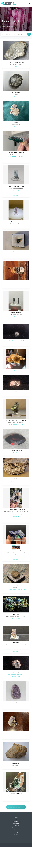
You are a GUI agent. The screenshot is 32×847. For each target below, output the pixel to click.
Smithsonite (15, 424)
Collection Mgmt (16, 821)
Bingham (14, 589)
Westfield (25, 340)
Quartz (18, 156)
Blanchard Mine (9, 589)
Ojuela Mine (10, 674)
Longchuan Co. (12, 514)
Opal (19, 192)
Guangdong (17, 514)
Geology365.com (19, 845)
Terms (16, 830)
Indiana (18, 589)
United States (19, 342)
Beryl (16, 192)
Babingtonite (16, 344)
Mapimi (14, 674)
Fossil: (16, 66)
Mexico (22, 674)
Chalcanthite (17, 618)
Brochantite (19, 556)
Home (3, 26)
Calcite (20, 344)
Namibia (17, 190)
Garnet (17, 452)
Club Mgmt (16, 823)
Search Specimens (11, 26)
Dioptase (22, 156)
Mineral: (15, 96)
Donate (16, 834)
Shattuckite (14, 156)
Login (16, 819)
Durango (19, 674)
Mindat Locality (16, 160)
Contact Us (16, 825)
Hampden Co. (20, 340)
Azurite (15, 556)
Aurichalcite (20, 424)
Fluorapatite (17, 647)
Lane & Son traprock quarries (10, 340)
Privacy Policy (16, 827)
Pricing (16, 832)
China (22, 514)
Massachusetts (13, 342)
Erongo (14, 190)
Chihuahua (14, 735)
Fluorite (17, 591)
